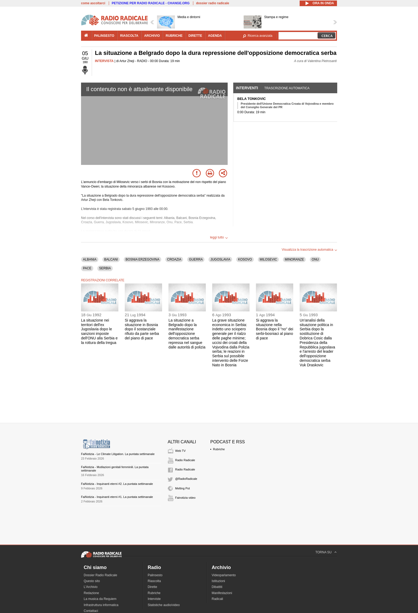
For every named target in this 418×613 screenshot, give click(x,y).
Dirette (152, 587)
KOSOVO (245, 259)
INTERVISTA (104, 61)
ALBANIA (90, 259)
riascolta (129, 36)
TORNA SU (323, 552)
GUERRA (196, 259)
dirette (195, 36)
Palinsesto (155, 575)
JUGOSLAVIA (220, 259)
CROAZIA (174, 259)
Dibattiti (217, 587)
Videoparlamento (224, 575)
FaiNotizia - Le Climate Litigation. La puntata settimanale (118, 454)
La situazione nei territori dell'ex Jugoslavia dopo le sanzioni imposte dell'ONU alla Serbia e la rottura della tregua (99, 331)
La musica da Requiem (100, 599)
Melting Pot (182, 488)
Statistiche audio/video (164, 605)
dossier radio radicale (212, 3)
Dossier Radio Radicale (100, 575)
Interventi (247, 88)
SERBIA (105, 268)
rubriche (174, 36)
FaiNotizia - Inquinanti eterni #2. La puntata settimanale (117, 483)
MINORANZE (294, 259)
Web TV (180, 450)
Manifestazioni (222, 593)
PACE (87, 268)
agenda (215, 36)
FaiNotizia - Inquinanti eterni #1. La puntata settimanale (117, 496)
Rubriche (219, 449)
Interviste (154, 599)
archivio (152, 36)
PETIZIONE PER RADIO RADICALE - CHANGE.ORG (151, 3)
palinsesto (104, 36)
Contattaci (91, 611)
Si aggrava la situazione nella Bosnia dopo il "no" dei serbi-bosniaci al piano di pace (274, 329)
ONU (315, 259)
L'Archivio (91, 587)
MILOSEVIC (268, 259)
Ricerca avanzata (260, 36)
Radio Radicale (185, 460)
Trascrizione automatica (287, 88)
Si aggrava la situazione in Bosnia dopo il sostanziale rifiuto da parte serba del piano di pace (142, 329)
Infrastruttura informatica (101, 605)
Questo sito (92, 581)
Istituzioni (218, 581)
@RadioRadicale (186, 478)
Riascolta (154, 581)
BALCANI (111, 259)
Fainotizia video (185, 497)
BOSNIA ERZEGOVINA (142, 259)
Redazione (91, 593)
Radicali (217, 599)
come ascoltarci (93, 3)
